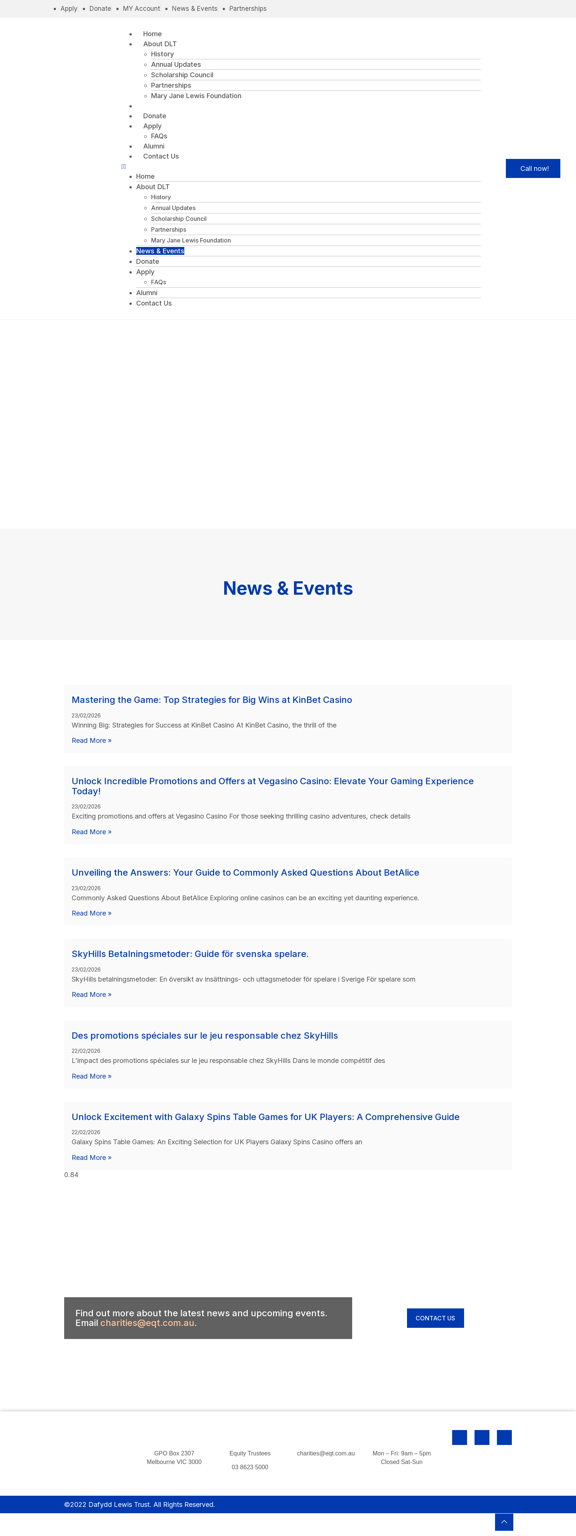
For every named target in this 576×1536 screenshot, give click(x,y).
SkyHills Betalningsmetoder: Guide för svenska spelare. (190, 953)
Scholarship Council (182, 75)
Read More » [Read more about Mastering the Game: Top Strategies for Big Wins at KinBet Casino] (92, 740)
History (162, 54)
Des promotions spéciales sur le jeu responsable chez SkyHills (205, 1034)
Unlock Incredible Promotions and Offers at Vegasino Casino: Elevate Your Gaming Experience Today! (273, 786)
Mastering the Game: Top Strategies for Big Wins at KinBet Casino (212, 700)
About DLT (160, 44)
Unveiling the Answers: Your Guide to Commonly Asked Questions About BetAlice (245, 872)
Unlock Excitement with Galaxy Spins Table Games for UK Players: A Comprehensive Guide (266, 1116)
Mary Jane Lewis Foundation (196, 96)
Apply (153, 126)
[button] (300, 166)
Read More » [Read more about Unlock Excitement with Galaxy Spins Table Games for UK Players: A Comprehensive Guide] (92, 1157)
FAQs (159, 136)
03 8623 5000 (250, 1466)
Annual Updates (176, 64)
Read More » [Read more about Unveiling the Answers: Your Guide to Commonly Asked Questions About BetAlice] (92, 913)
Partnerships (171, 85)
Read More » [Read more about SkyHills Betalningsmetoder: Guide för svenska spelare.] (92, 994)
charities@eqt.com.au (147, 1322)
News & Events (168, 106)
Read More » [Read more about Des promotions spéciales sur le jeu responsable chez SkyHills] (92, 1075)
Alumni (154, 146)
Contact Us (161, 156)
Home (153, 34)
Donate (155, 116)
